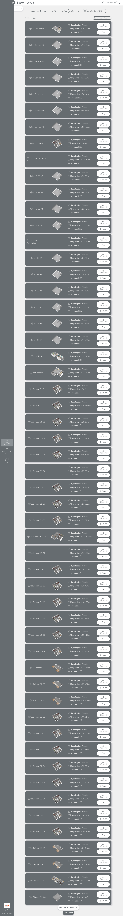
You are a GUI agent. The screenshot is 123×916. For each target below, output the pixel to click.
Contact (68, 913)
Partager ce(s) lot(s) (68, 907)
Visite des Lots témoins (6, 451)
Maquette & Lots (6, 442)
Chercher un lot (110, 3)
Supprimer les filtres (102, 18)
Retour (18, 8)
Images (6, 460)
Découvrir (103, 26)
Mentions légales (7, 913)
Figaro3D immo (7, 910)
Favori (103, 32)
